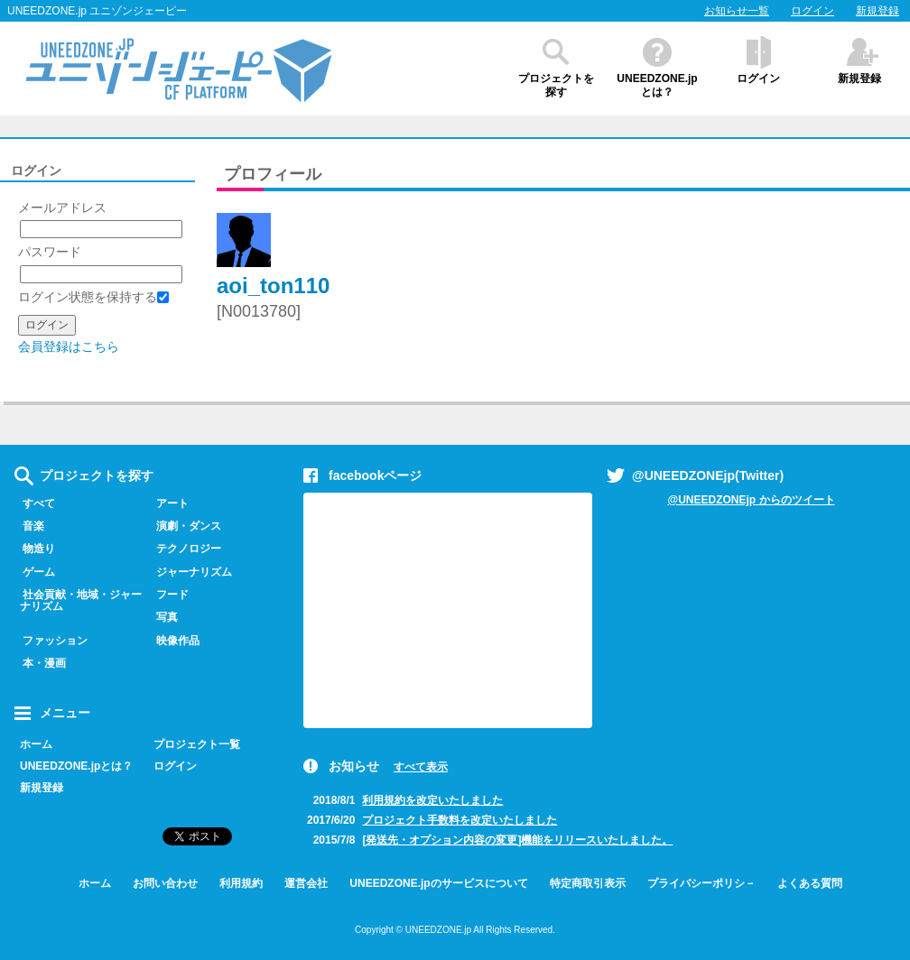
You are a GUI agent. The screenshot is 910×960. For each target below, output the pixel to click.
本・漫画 (40, 663)
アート (168, 503)
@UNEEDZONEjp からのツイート (750, 500)
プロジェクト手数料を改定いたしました (459, 820)
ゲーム (34, 572)
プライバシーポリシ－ (701, 883)
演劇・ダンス (184, 526)
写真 (163, 617)
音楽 (29, 526)
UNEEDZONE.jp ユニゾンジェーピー (97, 11)
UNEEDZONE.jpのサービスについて (438, 883)
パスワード (49, 252)
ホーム (36, 744)
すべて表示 (421, 767)
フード (168, 594)
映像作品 (174, 640)
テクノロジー (184, 548)
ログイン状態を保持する (93, 297)
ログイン (812, 11)
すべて (34, 503)
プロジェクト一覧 (196, 744)
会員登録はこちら (68, 346)
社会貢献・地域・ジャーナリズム (78, 600)
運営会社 (306, 883)
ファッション (51, 640)
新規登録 (877, 11)
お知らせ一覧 (736, 11)
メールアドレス (62, 207)
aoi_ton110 (273, 285)
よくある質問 (809, 883)
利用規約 (241, 883)
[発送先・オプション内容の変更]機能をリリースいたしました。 (517, 840)
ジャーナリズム (190, 572)
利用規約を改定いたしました (432, 800)
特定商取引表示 (588, 883)
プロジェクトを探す (556, 85)
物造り (34, 548)
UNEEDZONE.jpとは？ (657, 85)
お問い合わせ (165, 883)
